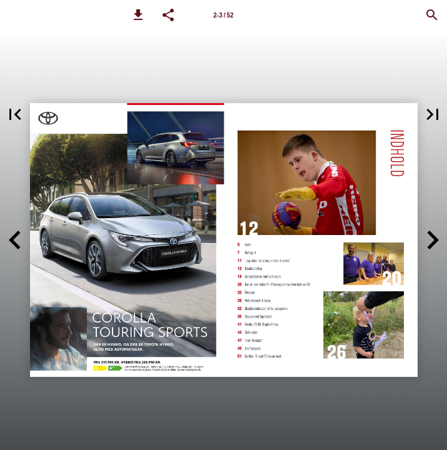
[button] (138, 15)
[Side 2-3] (224, 15)
